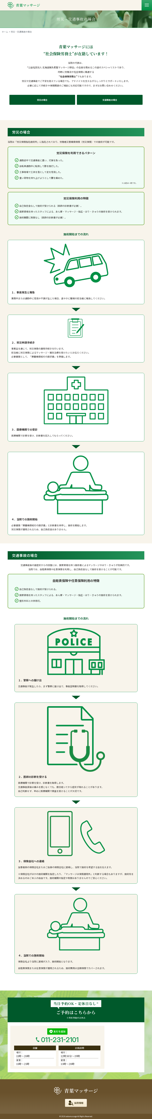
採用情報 (78, 1103)
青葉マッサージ (76, 1090)
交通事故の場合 (109, 99)
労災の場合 (42, 99)
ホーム (5, 31)
